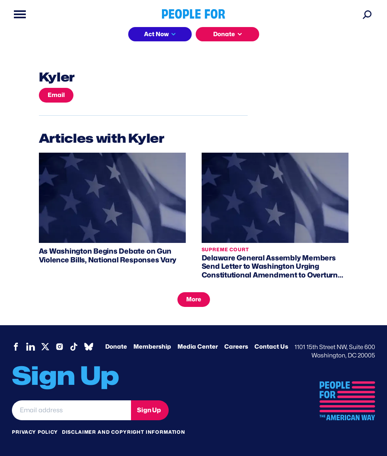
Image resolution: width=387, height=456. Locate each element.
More (193, 299)
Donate (224, 34)
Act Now (156, 34)
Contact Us (271, 346)
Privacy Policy (35, 432)
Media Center (197, 346)
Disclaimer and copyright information (123, 432)
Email (56, 95)
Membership (152, 346)
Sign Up (149, 410)
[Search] (367, 14)
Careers (236, 346)
